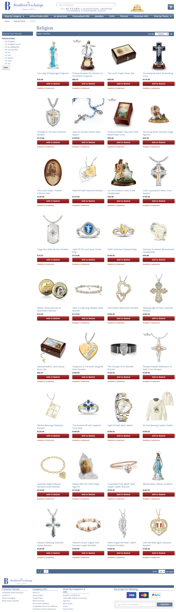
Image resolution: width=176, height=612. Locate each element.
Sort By (151, 34)
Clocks (65, 606)
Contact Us (6, 595)
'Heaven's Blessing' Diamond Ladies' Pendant (50, 544)
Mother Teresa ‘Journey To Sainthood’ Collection (49, 309)
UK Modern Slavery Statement (44, 609)
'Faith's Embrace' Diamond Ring (122, 249)
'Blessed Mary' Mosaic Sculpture (158, 484)
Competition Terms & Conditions (45, 606)
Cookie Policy (38, 598)
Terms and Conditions (41, 603)
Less (6, 67)
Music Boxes (68, 603)
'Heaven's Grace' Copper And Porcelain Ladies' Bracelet (85, 544)
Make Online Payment (10, 601)
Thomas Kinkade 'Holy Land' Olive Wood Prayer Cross (123, 133)
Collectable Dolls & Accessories (75, 598)
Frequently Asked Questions (12, 592)
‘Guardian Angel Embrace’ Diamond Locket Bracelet (49, 485)
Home (7, 21)
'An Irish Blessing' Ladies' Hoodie (158, 425)
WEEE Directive (38, 601)
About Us (36, 592)
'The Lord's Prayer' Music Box (121, 73)
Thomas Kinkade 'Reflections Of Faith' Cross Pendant (157, 368)
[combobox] (86, 5)
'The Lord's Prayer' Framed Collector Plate (49, 192)
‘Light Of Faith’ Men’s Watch (120, 425)
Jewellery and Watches (71, 595)
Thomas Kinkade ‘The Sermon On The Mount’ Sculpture (87, 74)
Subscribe (165, 604)
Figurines (66, 601)
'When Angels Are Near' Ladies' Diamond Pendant (122, 544)
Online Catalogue (8, 598)
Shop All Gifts (68, 609)
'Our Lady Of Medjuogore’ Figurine (53, 73)
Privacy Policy (38, 595)
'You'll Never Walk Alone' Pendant (123, 308)
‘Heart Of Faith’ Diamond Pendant (87, 190)
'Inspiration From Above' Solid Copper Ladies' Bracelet (121, 485)
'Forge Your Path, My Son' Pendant (52, 249)
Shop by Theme (20, 21)
